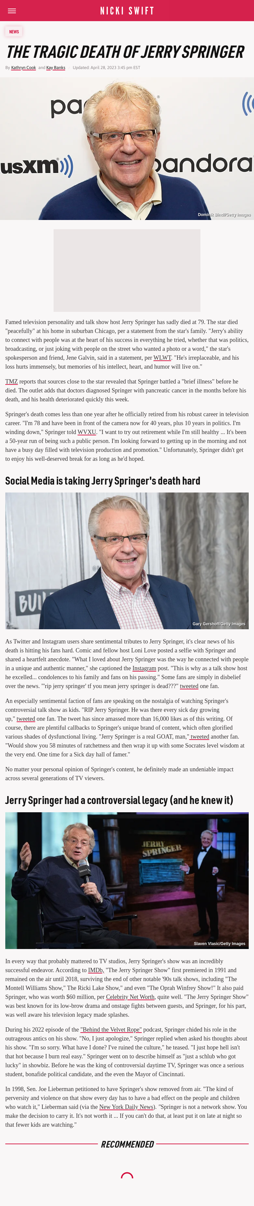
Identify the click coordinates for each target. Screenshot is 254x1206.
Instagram (144, 668)
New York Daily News (126, 1107)
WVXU (87, 432)
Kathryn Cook (23, 67)
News (14, 31)
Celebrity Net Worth (130, 997)
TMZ (11, 381)
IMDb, (96, 970)
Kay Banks (55, 67)
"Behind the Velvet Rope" (111, 1029)
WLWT (162, 357)
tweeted (189, 686)
